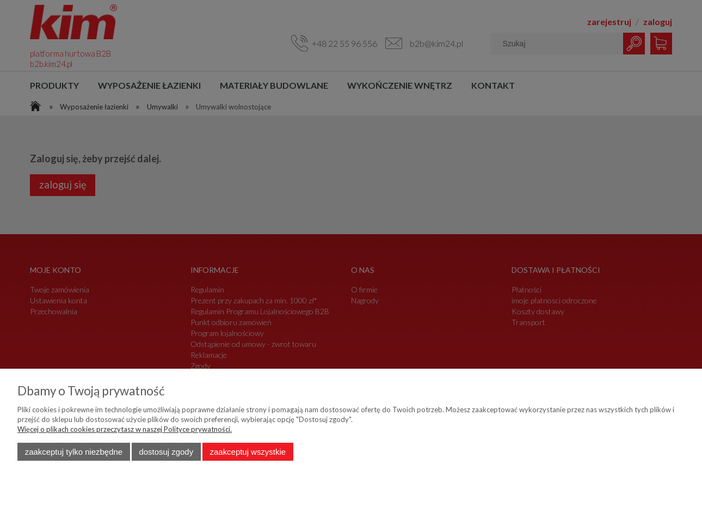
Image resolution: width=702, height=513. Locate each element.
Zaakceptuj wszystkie (248, 451)
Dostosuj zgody (166, 451)
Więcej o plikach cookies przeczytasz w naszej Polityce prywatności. (124, 429)
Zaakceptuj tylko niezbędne (73, 451)
